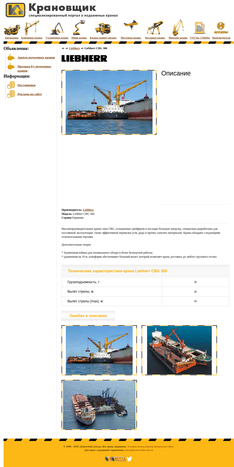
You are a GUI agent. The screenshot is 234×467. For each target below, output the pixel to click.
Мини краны (79, 29)
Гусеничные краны (57, 29)
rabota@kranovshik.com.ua (139, 450)
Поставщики (27, 85)
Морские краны (178, 29)
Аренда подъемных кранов (36, 57)
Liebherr (74, 48)
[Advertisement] (27, 136)
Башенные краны (31, 29)
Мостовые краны (131, 29)
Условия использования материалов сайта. (150, 446)
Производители (221, 29)
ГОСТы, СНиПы (200, 29)
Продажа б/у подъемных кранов (34, 68)
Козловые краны (155, 29)
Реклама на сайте (30, 94)
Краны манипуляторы (103, 29)
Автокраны (12, 29)
